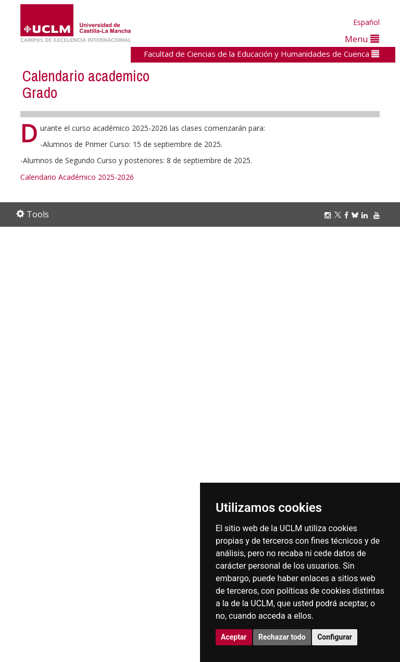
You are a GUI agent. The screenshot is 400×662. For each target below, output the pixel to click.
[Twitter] (339, 215)
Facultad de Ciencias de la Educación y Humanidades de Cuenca (261, 53)
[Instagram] (329, 215)
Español (366, 22)
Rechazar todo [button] (282, 637)
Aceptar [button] (234, 637)
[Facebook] (348, 215)
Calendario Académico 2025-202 (75, 177)
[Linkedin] (364, 215)
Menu (362, 39)
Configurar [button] (334, 637)
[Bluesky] (356, 215)
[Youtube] (378, 215)
